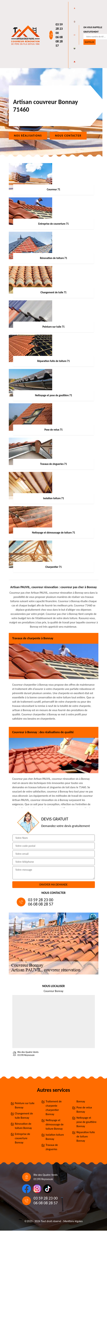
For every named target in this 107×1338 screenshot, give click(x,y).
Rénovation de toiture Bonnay (23, 1126)
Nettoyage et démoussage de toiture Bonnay (55, 1124)
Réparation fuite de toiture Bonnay (85, 1136)
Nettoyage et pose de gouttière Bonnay (86, 1122)
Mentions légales (73, 1221)
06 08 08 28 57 (59, 41)
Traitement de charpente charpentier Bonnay (54, 1108)
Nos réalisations (28, 135)
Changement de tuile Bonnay (24, 1115)
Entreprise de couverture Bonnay (22, 1138)
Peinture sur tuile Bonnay (24, 1105)
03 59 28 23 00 (59, 28)
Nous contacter (68, 135)
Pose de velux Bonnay (84, 1109)
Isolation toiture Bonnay (55, 1137)
